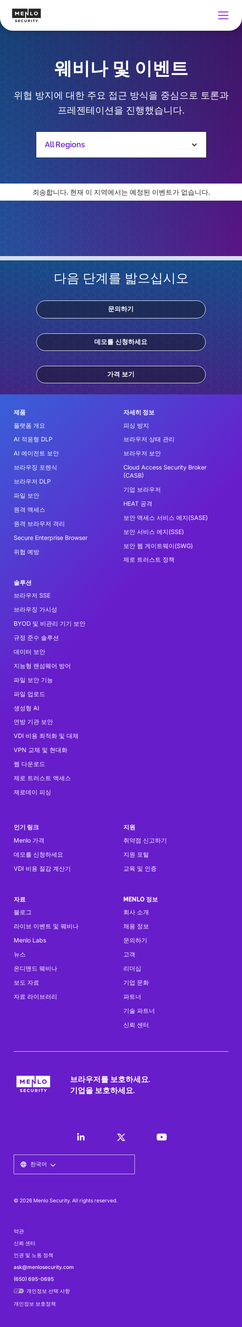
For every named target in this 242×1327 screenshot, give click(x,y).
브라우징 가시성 (35, 609)
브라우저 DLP (32, 481)
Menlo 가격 (29, 840)
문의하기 (121, 309)
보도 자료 (26, 982)
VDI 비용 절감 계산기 (42, 868)
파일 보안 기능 (33, 679)
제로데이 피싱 (32, 792)
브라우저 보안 (142, 453)
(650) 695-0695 (34, 1279)
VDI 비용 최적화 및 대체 (46, 735)
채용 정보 (136, 926)
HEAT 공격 (137, 503)
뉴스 (20, 954)
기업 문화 (136, 982)
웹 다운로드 (29, 763)
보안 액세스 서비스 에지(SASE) (165, 517)
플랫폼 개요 (29, 425)
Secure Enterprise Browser (50, 537)
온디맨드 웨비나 (35, 968)
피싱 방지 (136, 425)
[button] (221, 15)
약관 (19, 1231)
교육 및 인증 (140, 868)
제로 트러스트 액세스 (42, 778)
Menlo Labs (30, 940)
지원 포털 (136, 854)
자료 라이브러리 (35, 996)
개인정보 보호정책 (35, 1304)
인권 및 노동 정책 (33, 1255)
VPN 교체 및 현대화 (40, 749)
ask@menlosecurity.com (44, 1267)
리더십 (132, 968)
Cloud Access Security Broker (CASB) (165, 471)
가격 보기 (120, 374)
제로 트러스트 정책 (149, 559)
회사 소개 (136, 912)
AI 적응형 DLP (33, 439)
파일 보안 (26, 495)
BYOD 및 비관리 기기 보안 (49, 623)
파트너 (132, 996)
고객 (129, 954)
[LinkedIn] (81, 1137)
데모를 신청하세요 (120, 342)
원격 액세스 (29, 509)
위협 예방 (26, 551)
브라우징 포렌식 (35, 467)
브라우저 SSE (32, 595)
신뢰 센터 (136, 1024)
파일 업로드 (29, 693)
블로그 (23, 912)
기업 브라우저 (142, 489)
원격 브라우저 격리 (39, 523)
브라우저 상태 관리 (149, 439)
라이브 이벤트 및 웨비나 (46, 926)
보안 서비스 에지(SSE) (153, 531)
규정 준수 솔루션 (36, 637)
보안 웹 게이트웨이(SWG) (158, 545)
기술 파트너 (139, 1010)
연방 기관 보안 (33, 721)
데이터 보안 (29, 651)
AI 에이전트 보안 (36, 453)
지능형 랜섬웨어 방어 (42, 665)
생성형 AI (26, 708)
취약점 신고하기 (145, 840)
